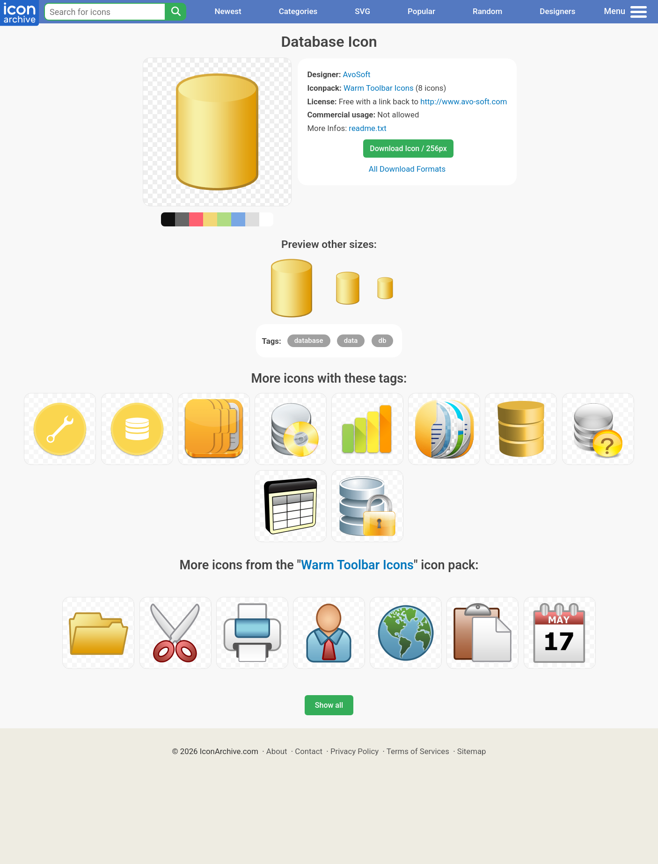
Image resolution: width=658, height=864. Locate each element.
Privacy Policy (354, 751)
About (276, 751)
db (383, 340)
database (308, 340)
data (351, 340)
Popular (421, 11)
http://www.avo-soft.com (463, 101)
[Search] (175, 12)
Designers (557, 11)
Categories (298, 11)
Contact (308, 751)
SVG (362, 11)
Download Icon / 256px (408, 148)
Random (487, 11)
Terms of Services (418, 751)
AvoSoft (357, 74)
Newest (227, 11)
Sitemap (471, 751)
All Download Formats (407, 169)
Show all (329, 705)
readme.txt (367, 128)
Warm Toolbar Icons (379, 88)
